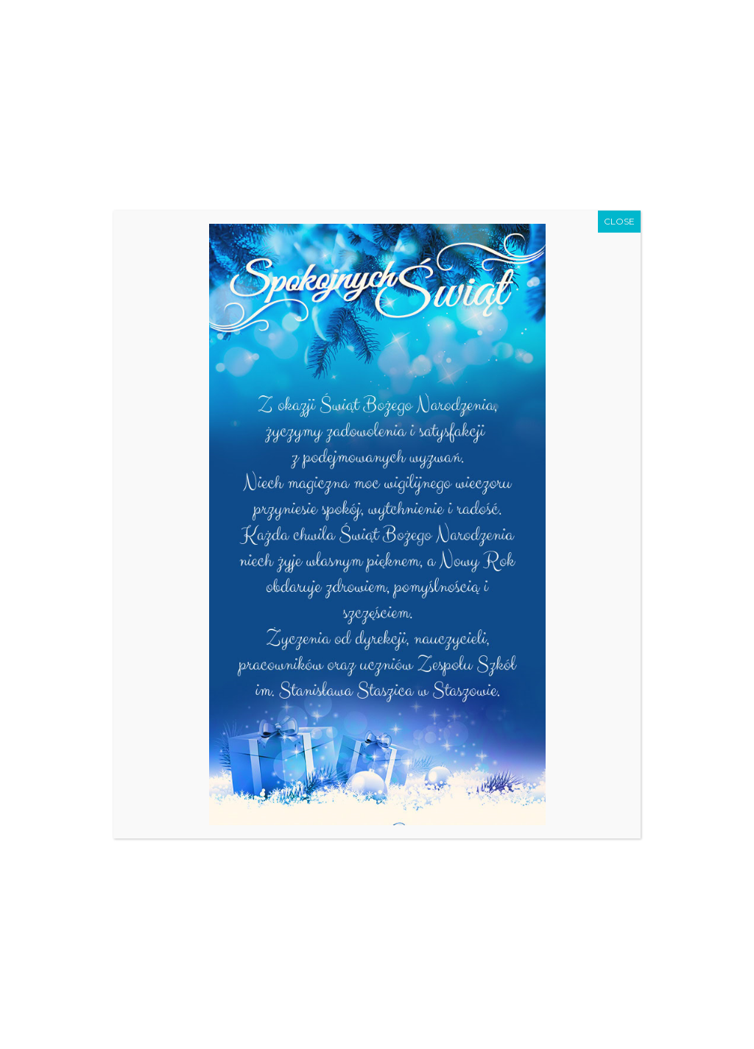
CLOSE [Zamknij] (619, 221)
